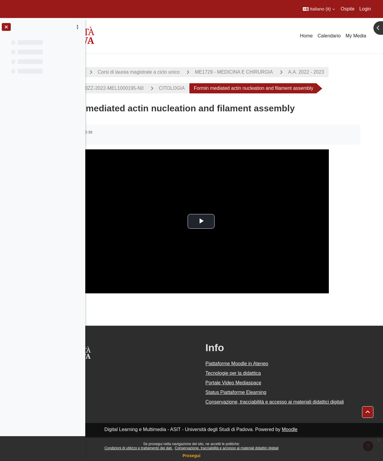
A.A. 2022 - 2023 (121, 88)
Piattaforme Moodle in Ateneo (270, 379)
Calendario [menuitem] (329, 35)
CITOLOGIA (278, 88)
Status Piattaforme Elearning (269, 408)
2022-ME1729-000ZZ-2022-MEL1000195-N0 (202, 88)
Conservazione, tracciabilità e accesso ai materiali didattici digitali (227, 448)
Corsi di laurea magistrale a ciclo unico (194, 72)
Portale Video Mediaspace (267, 398)
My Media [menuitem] (356, 35)
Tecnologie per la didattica (266, 389)
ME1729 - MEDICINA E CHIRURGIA (289, 72)
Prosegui (191, 455)
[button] (318, 9)
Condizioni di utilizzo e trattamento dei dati (138, 448)
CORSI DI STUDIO (117, 72)
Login (365, 8)
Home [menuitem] (306, 35)
